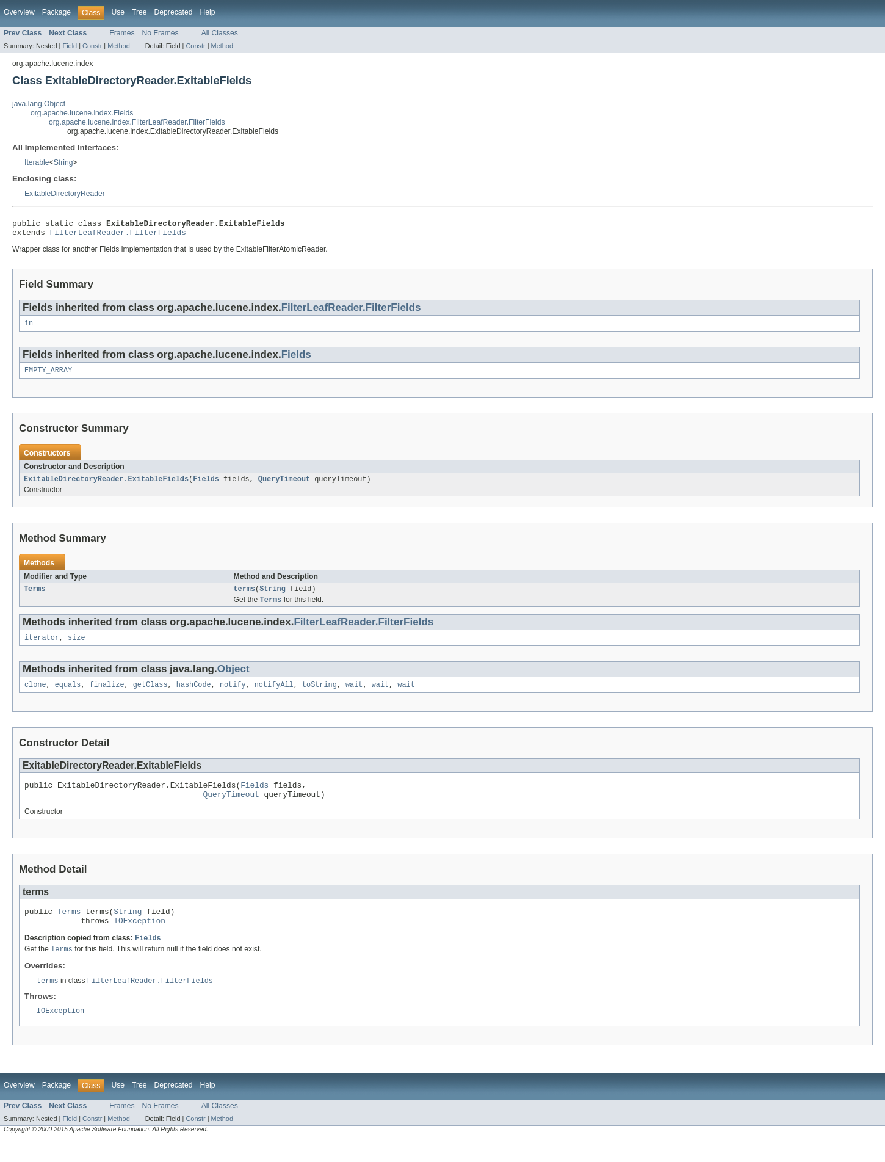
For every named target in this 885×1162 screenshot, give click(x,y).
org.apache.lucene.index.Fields (82, 113)
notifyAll (274, 696)
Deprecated (173, 12)
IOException (139, 939)
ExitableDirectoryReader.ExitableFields (106, 486)
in (28, 328)
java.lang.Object (38, 104)
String (63, 162)
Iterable (36, 162)
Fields (296, 359)
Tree (139, 12)
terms (245, 597)
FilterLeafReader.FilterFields (118, 235)
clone (35, 696)
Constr (92, 45)
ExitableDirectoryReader (64, 193)
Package (56, 12)
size (76, 648)
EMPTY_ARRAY (48, 376)
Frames (121, 33)
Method (118, 45)
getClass (150, 696)
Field (69, 45)
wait (354, 696)
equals (68, 696)
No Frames (160, 33)
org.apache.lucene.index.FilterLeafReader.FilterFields (137, 122)
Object (233, 679)
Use (118, 12)
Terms (35, 597)
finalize (107, 696)
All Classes (219, 33)
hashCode (193, 696)
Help (207, 12)
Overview (19, 12)
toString (319, 696)
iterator (41, 648)
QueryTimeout (284, 486)
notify (233, 696)
